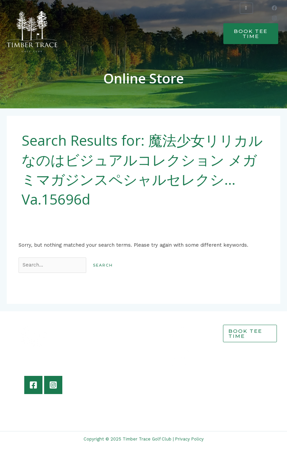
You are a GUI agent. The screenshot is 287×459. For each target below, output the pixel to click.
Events (180, 350)
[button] (111, 28)
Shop (178, 358)
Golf (177, 335)
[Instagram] (53, 385)
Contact (182, 365)
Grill (177, 343)
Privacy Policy (189, 439)
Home (179, 328)
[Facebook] (33, 385)
